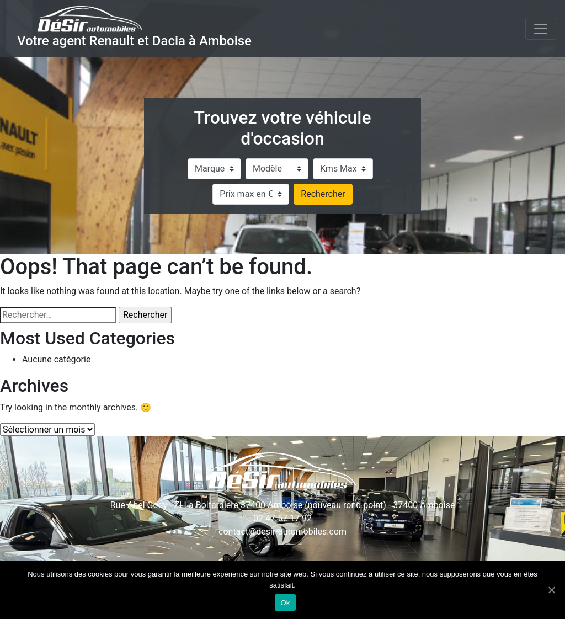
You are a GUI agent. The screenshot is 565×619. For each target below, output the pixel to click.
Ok (285, 603)
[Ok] (551, 589)
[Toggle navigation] (540, 29)
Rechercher (323, 194)
